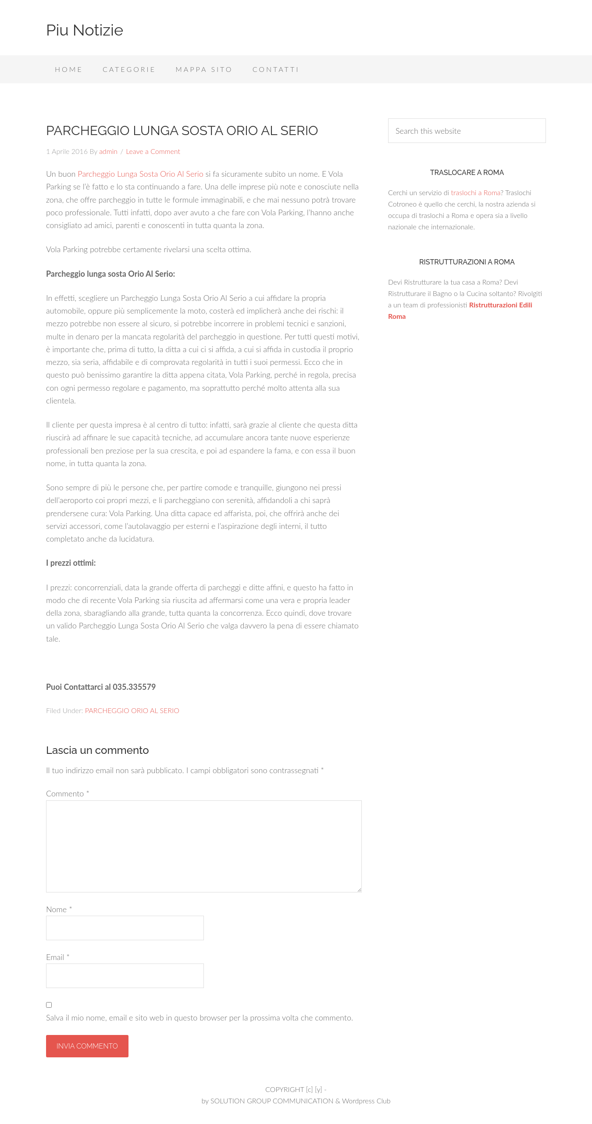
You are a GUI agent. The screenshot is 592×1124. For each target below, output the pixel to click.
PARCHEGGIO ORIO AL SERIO (132, 710)
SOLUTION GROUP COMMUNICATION (271, 1100)
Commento (67, 793)
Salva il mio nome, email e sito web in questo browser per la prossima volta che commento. (199, 1017)
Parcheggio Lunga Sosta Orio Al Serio (140, 173)
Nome (59, 909)
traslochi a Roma (475, 192)
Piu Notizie (84, 30)
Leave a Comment (153, 151)
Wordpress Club (366, 1100)
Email (58, 957)
